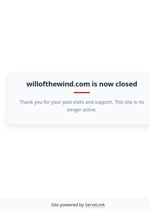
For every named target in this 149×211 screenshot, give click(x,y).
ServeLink (95, 204)
